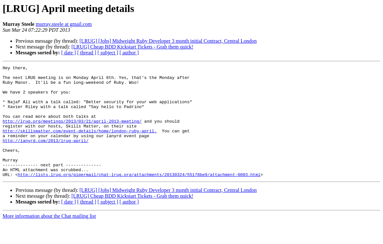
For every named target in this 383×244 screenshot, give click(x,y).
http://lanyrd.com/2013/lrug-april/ (45, 156)
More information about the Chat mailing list (49, 238)
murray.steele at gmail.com (64, 24)
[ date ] (68, 52)
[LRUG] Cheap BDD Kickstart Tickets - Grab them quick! (132, 47)
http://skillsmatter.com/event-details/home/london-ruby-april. (80, 144)
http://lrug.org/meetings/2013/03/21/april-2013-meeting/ (72, 133)
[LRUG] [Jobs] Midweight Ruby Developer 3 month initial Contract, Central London (168, 41)
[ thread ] (86, 52)
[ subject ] (108, 52)
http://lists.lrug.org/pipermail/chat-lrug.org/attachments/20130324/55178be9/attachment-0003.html (139, 197)
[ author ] (129, 52)
